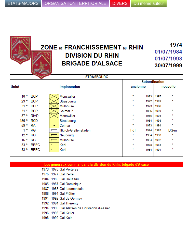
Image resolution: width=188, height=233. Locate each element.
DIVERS (120, 3)
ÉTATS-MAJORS (23, 3)
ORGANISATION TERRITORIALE (75, 3)
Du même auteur (149, 3)
